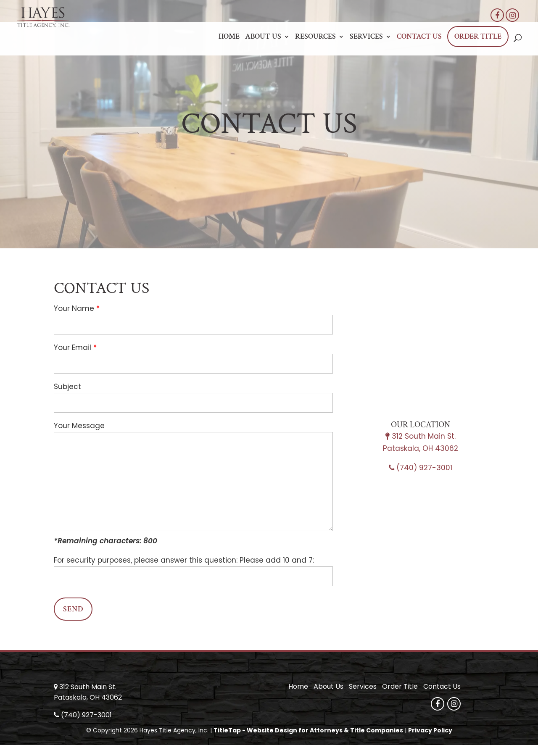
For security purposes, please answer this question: (145, 560)
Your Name (74, 308)
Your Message (79, 426)
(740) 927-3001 (424, 468)
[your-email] (193, 364)
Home (229, 37)
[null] (73, 609)
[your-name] (193, 324)
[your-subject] (193, 403)
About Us (263, 37)
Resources (315, 37)
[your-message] (193, 481)
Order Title (477, 36)
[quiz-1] (193, 576)
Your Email (72, 347)
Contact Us (419, 37)
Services (366, 37)
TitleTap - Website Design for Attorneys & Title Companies (308, 730)
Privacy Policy (430, 730)
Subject (67, 387)
